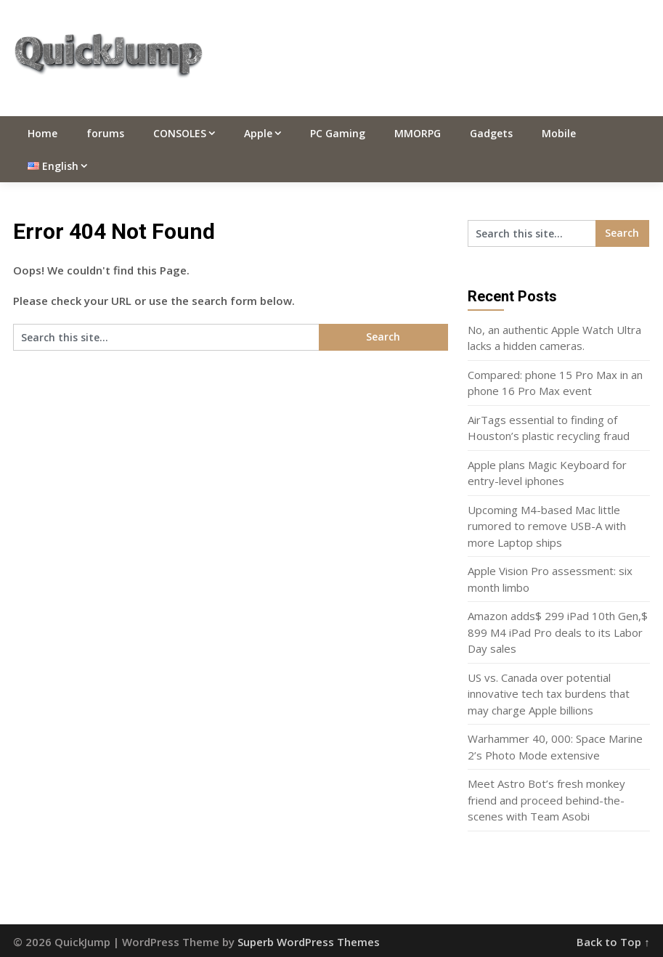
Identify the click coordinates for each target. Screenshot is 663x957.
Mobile (559, 133)
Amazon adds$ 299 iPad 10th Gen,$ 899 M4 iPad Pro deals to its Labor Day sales (558, 632)
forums (105, 133)
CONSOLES (179, 133)
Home (42, 133)
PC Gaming (337, 133)
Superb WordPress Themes (308, 941)
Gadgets (491, 133)
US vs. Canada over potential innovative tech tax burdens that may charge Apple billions (549, 693)
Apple (258, 133)
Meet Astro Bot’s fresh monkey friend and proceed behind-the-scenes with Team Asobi (546, 799)
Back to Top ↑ (613, 941)
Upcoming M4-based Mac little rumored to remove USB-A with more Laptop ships (547, 526)
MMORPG (417, 133)
